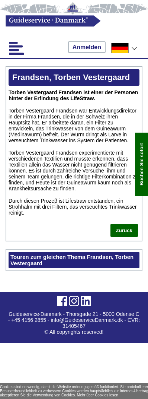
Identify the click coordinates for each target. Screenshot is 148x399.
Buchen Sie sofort (141, 164)
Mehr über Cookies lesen (97, 395)
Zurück (124, 230)
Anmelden (87, 47)
